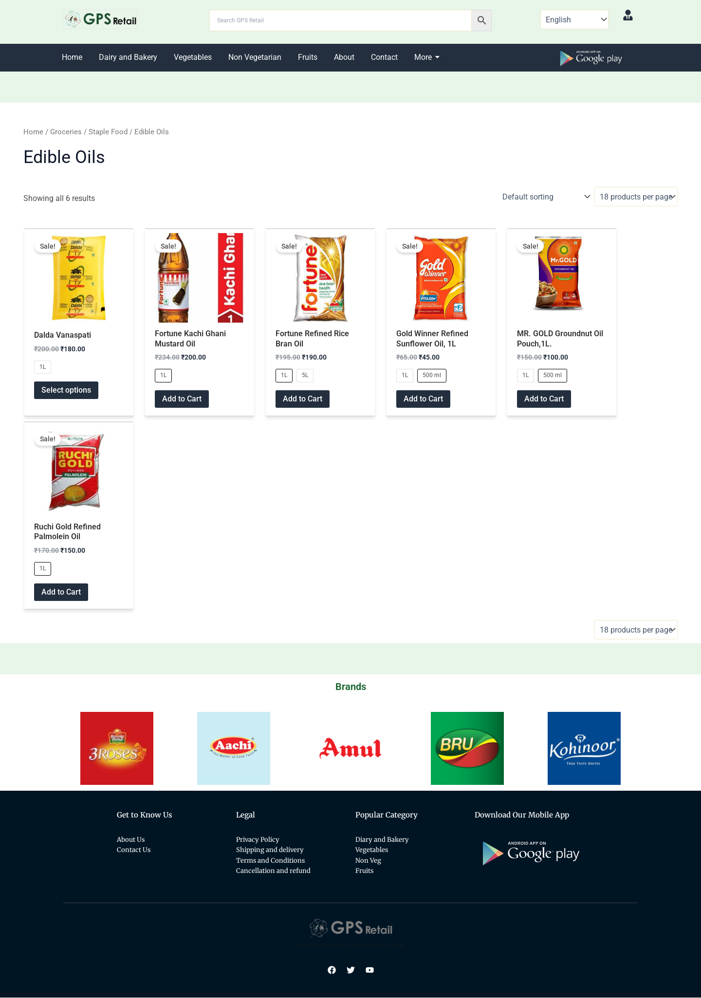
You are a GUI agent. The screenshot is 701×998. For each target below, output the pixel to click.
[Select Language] (574, 19)
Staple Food (108, 131)
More (424, 57)
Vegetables (193, 57)
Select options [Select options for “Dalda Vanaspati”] (66, 390)
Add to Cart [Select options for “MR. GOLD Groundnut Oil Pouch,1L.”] (544, 398)
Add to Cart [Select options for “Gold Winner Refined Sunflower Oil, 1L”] (423, 398)
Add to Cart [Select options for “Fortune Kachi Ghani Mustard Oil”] (182, 398)
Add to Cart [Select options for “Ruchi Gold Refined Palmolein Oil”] (61, 592)
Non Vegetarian (254, 57)
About (344, 57)
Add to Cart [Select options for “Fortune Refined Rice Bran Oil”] (302, 398)
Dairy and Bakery (128, 57)
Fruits (307, 57)
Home (72, 57)
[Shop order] (545, 196)
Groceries (66, 131)
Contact (384, 57)
